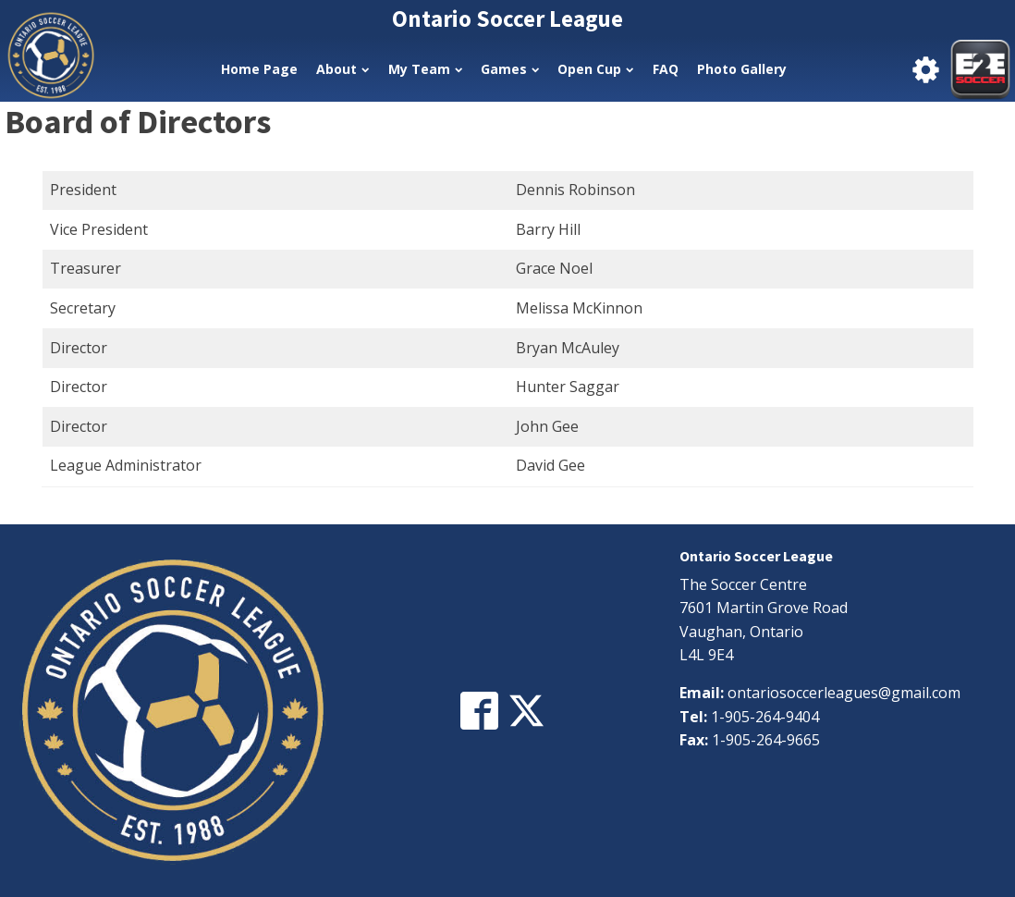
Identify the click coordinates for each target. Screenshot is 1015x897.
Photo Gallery (742, 69)
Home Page (259, 69)
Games (510, 69)
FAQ (666, 69)
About (342, 69)
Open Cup (595, 69)
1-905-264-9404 (765, 717)
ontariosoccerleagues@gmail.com (844, 692)
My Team (425, 69)
